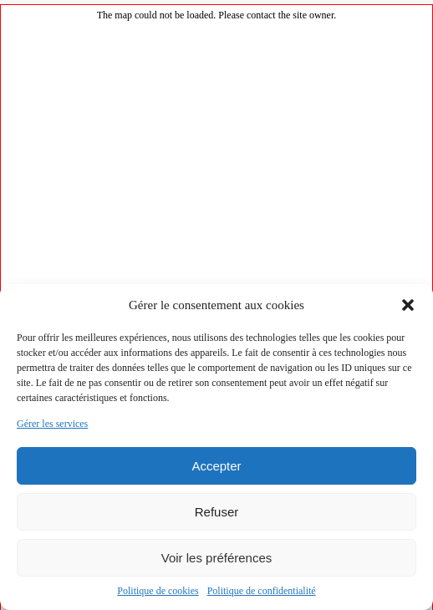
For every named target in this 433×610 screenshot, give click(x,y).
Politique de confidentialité (261, 591)
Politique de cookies (157, 591)
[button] (408, 305)
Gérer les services (52, 424)
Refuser (217, 512)
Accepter (216, 466)
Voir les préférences (217, 558)
